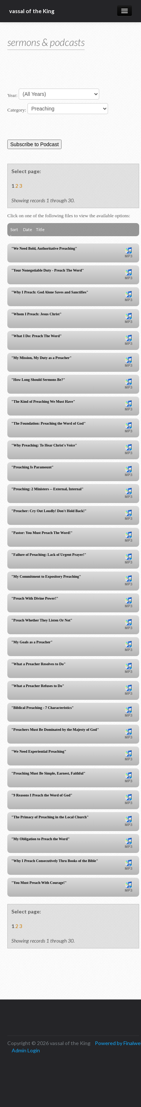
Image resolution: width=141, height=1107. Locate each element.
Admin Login (26, 1050)
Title (40, 229)
